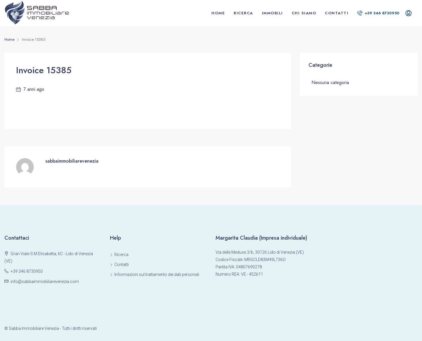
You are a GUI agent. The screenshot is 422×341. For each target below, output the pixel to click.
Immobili (272, 13)
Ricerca (243, 13)
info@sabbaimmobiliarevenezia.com (45, 281)
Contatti (336, 13)
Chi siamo (304, 13)
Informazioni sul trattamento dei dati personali (156, 274)
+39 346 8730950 (378, 13)
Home (218, 13)
